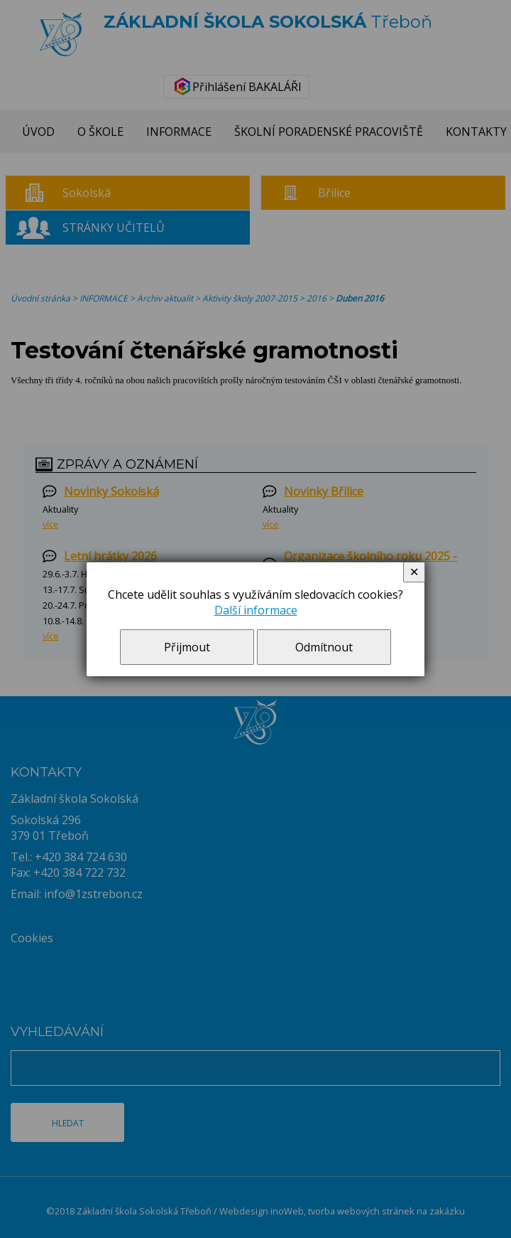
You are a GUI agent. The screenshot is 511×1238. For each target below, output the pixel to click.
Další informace (255, 610)
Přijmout (187, 647)
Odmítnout (324, 647)
